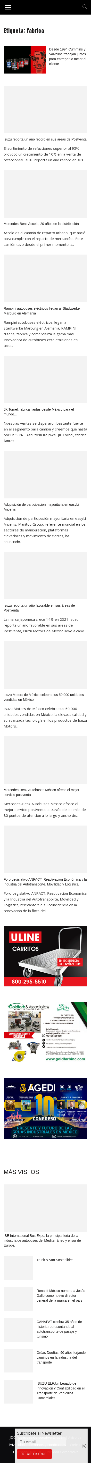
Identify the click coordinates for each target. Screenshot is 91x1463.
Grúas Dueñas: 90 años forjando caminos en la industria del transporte (61, 1357)
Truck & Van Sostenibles (55, 1260)
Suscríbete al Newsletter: (32, 1460)
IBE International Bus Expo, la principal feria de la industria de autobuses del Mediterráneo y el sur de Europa (42, 1240)
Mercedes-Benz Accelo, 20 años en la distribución (41, 224)
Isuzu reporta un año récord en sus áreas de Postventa (45, 139)
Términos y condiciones (47, 1444)
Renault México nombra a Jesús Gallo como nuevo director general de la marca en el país (61, 1295)
